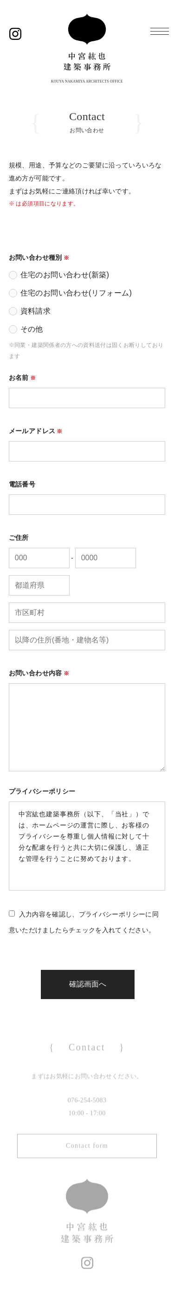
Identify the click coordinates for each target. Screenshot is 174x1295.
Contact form (87, 1153)
